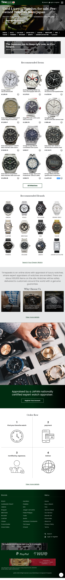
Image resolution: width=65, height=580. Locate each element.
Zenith (25, 520)
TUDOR (10, 35)
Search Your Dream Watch (32, 264)
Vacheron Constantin (30, 523)
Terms (47, 529)
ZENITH (36, 35)
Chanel (25, 529)
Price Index (48, 520)
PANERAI (19, 35)
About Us (48, 523)
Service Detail (49, 512)
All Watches (32, 187)
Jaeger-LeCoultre (29, 512)
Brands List (48, 518)
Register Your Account (17, 21)
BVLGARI (28, 35)
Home (47, 503)
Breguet (4, 512)
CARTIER (43, 33)
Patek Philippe (27, 515)
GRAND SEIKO (33, 33)
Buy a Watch (49, 506)
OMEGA (5, 33)
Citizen (3, 523)
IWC (4, 35)
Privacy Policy (49, 526)
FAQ (46, 509)
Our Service (48, 515)
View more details (32, 319)
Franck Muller (5, 526)
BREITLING (52, 33)
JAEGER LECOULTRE (48, 35)
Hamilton (26, 503)
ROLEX (13, 33)
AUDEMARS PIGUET (7, 506)
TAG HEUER (22, 33)
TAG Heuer (26, 526)
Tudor (25, 518)
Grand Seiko (5, 529)
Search (6, 37)
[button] (18, 96)
